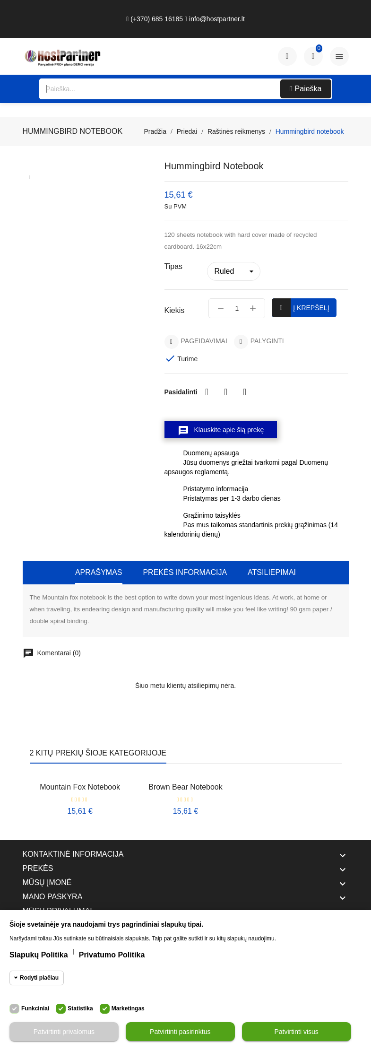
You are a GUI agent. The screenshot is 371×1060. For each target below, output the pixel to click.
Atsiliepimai (272, 572)
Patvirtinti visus (296, 1031)
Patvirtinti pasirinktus (180, 1031)
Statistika (80, 1008)
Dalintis (207, 391)
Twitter (225, 391)
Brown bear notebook (185, 787)
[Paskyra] (287, 56)
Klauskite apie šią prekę (221, 430)
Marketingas (128, 1008)
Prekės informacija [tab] (185, 572)
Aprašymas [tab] (98, 572)
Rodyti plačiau (39, 977)
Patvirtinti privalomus (64, 1031)
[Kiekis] (236, 308)
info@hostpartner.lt (215, 19)
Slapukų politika (38, 955)
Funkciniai (35, 1008)
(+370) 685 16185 (154, 19)
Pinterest (244, 391)
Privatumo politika (112, 955)
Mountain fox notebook (80, 787)
